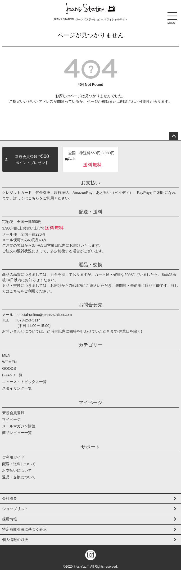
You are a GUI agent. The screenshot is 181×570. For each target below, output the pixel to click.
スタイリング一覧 (17, 388)
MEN (6, 355)
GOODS (9, 368)
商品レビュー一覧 (17, 433)
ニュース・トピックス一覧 (24, 382)
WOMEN (9, 362)
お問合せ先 (90, 304)
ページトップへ (173, 136)
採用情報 (9, 519)
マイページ (90, 402)
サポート (90, 447)
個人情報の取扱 (15, 540)
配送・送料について (18, 464)
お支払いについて (17, 470)
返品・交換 (90, 264)
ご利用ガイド (13, 457)
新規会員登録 (13, 413)
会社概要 (9, 498)
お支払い (90, 182)
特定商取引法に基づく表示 (24, 529)
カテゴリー (90, 345)
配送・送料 (90, 211)
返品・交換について (18, 477)
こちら (33, 198)
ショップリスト (15, 509)
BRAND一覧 (12, 375)
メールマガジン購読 (18, 426)
